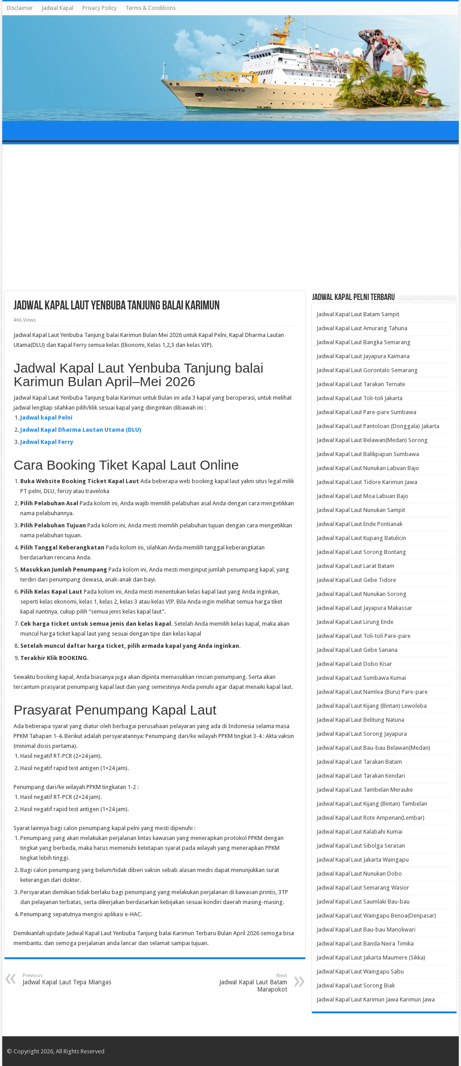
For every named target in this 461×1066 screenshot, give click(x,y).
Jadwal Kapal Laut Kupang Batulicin (361, 538)
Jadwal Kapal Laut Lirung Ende (354, 621)
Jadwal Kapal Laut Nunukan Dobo (359, 873)
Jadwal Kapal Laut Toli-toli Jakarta (359, 398)
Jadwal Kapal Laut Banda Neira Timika (365, 943)
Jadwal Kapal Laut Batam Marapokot (241, 983)
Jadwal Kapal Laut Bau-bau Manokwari (366, 929)
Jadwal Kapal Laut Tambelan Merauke (364, 789)
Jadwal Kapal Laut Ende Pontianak (359, 524)
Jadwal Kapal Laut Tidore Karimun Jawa (366, 482)
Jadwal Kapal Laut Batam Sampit (357, 314)
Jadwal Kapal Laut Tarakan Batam (359, 761)
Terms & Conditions (151, 8)
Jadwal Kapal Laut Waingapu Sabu (360, 971)
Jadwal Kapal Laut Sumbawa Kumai (361, 677)
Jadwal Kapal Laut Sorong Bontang (361, 552)
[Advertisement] (230, 219)
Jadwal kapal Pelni (46, 417)
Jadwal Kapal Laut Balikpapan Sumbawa (367, 454)
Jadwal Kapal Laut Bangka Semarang (363, 342)
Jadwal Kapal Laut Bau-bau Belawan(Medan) (373, 747)
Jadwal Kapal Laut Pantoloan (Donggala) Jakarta (377, 426)
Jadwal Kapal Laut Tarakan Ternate (360, 384)
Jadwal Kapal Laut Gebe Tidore (356, 580)
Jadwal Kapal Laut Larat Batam (355, 566)
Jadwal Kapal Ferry (46, 441)
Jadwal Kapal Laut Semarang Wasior (362, 887)
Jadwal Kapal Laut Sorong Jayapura (361, 733)
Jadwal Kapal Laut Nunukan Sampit (360, 510)
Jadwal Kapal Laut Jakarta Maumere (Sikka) (370, 957)
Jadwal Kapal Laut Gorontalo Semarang (367, 370)
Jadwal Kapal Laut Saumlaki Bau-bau (363, 901)
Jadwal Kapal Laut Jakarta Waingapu (362, 859)
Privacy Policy (99, 8)
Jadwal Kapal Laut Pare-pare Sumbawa (366, 412)
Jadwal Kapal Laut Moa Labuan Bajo (362, 496)
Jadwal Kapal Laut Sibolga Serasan (360, 845)
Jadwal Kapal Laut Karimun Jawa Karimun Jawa (375, 999)
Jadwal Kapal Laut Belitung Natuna (360, 719)
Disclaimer (20, 8)
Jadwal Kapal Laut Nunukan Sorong (361, 594)
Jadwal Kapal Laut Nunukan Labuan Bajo (367, 468)
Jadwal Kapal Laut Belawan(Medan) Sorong (372, 440)
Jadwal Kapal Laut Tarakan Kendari (360, 775)
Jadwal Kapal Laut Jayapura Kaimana (363, 356)
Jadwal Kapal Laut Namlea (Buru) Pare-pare (372, 691)
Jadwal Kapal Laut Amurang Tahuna (361, 328)
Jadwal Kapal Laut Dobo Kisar (354, 663)
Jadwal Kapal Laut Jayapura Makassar (364, 608)
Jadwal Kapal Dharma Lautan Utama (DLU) (80, 429)
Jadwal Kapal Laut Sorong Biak (355, 985)
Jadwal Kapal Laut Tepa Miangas (69, 979)
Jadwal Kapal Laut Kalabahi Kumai (359, 831)
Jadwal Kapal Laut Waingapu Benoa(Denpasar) (376, 915)
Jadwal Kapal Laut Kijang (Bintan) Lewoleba (371, 705)
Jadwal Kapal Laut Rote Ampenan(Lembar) (370, 817)
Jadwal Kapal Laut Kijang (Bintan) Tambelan (371, 803)
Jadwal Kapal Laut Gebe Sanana (357, 649)
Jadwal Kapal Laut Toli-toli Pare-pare (363, 635)
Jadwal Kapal (57, 8)
